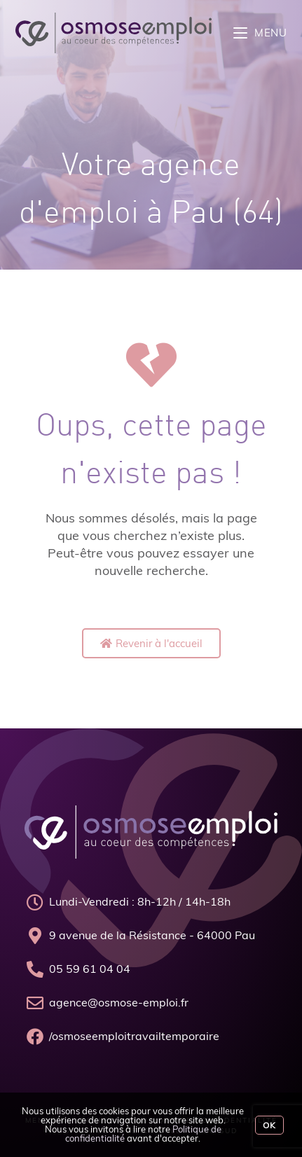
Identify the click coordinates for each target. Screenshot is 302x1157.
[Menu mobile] (260, 32)
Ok (269, 1125)
